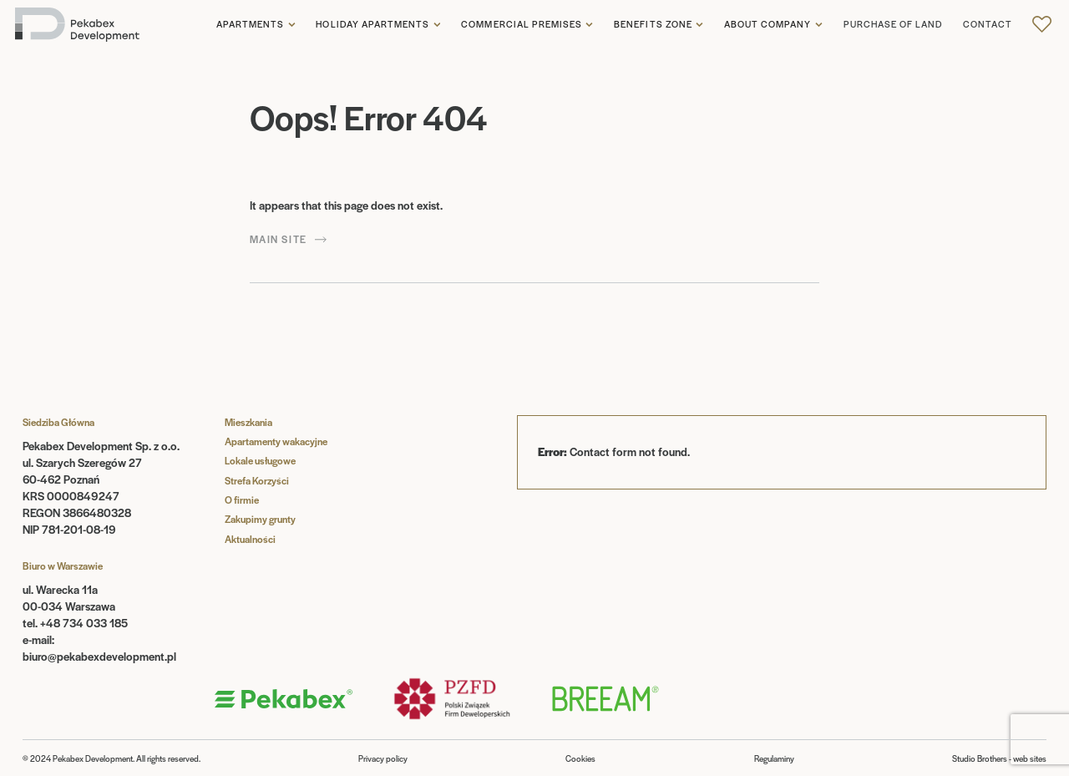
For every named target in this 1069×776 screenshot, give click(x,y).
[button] (256, 25)
